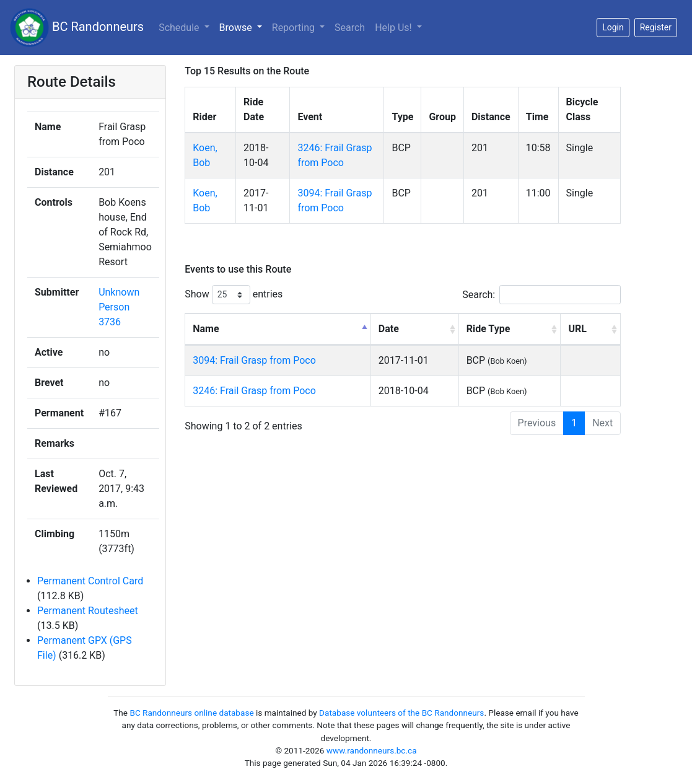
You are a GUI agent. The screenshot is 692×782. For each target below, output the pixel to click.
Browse (237, 27)
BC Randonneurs (77, 27)
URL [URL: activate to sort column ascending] (577, 329)
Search (350, 27)
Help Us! (394, 27)
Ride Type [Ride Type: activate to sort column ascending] (488, 329)
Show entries (233, 294)
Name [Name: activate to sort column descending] (206, 329)
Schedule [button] (180, 27)
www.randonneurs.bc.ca (371, 750)
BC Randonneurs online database (191, 713)
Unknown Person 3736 (119, 307)
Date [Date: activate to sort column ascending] (389, 329)
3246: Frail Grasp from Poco (254, 391)
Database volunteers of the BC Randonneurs (401, 713)
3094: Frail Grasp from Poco (254, 360)
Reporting (294, 27)
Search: (541, 294)
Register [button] (656, 27)
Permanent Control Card (90, 581)
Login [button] (613, 27)
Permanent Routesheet (87, 611)
